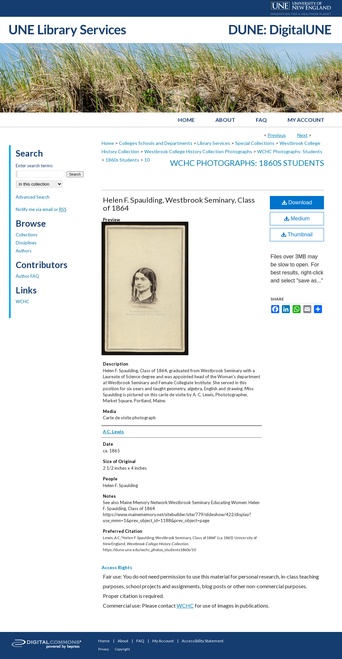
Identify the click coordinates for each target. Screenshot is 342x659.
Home (108, 143)
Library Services (213, 143)
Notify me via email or (41, 209)
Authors (23, 250)
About (123, 640)
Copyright (122, 649)
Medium (297, 218)
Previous (277, 135)
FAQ (140, 640)
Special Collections (255, 143)
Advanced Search (32, 197)
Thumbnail (297, 234)
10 (147, 160)
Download (297, 202)
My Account (163, 640)
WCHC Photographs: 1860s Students (247, 163)
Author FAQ (27, 276)
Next (302, 135)
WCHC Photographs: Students (289, 151)
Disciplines (26, 242)
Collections (26, 234)
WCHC (185, 605)
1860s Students (122, 160)
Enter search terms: (34, 165)
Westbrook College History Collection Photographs (198, 151)
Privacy (103, 649)
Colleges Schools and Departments (155, 143)
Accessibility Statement (202, 640)
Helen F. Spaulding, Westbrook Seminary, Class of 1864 (179, 203)
